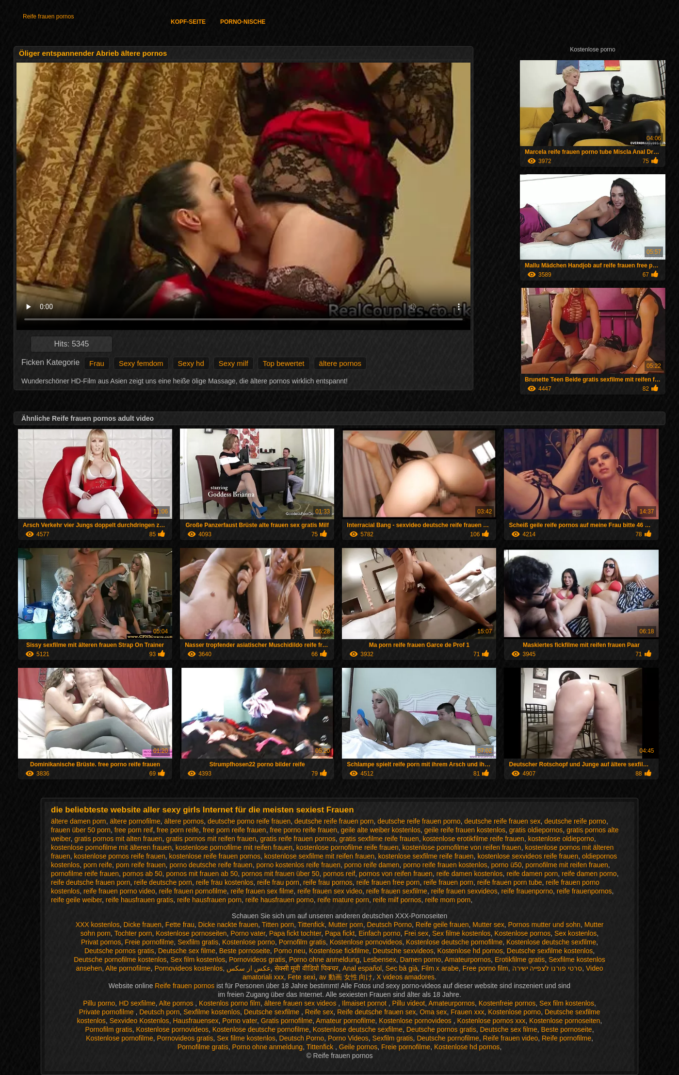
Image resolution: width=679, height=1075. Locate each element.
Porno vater (247, 933)
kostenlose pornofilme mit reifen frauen (234, 847)
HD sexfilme (137, 1003)
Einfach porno (379, 933)
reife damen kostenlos (469, 873)
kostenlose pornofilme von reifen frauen (462, 847)
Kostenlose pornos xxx (491, 1021)
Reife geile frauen (442, 924)
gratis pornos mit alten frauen (118, 839)
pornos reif (339, 873)
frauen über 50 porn (81, 830)
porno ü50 (506, 865)
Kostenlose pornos (522, 933)
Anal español (362, 968)
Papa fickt (340, 933)
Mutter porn (345, 924)
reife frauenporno (527, 891)
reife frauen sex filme (261, 891)
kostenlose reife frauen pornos (214, 856)
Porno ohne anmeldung (324, 959)
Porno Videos (348, 1038)
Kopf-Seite (188, 21)
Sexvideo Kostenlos (139, 1021)
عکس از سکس (248, 968)
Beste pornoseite (244, 951)
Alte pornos (177, 1003)
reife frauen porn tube (509, 882)
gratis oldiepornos (536, 830)
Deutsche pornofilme (448, 1038)
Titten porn (278, 924)
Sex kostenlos (575, 933)
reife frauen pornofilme (193, 891)
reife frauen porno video (119, 891)
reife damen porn (532, 873)
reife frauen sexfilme (396, 891)
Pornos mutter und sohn (544, 924)
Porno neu (290, 951)
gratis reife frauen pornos (298, 839)
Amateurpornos (467, 959)
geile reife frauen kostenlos (464, 830)
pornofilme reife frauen (85, 873)
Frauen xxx (467, 1012)
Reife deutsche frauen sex (376, 1012)
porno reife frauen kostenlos (445, 865)
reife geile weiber (76, 900)
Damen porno (420, 959)
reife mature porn (343, 900)
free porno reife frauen (303, 830)
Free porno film (485, 968)
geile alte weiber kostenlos (380, 830)
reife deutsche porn (163, 882)
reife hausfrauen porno (279, 900)
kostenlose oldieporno (561, 839)
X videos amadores (405, 977)
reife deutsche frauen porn (90, 882)
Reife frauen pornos (48, 16)
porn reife (97, 865)
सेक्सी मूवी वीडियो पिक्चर (307, 968)
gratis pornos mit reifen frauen (211, 839)
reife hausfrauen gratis (139, 900)
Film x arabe (440, 968)
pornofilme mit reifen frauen (566, 865)
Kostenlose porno (248, 942)
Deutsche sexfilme (272, 1012)
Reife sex (319, 1012)
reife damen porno (589, 873)
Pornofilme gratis (203, 1047)
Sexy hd (191, 363)
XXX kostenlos (98, 924)
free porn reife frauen (234, 830)
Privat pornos (101, 942)
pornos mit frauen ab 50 (202, 873)
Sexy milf (233, 363)
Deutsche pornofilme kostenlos (120, 959)
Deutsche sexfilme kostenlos (550, 951)
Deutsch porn (159, 1012)
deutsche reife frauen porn (333, 821)
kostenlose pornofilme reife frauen (347, 847)
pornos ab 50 (142, 873)
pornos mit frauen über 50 (280, 873)
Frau (96, 363)
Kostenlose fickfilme (339, 951)
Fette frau (179, 924)
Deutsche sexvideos (402, 951)
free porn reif (133, 830)
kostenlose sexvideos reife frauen (527, 856)
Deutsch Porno (389, 924)
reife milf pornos (397, 900)
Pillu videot (408, 1003)
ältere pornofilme (135, 821)
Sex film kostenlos (197, 959)
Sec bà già (402, 968)
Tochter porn (133, 933)
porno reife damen (372, 865)
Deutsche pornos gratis (119, 951)
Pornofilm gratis (302, 942)
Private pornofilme (107, 1012)
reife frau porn (278, 882)
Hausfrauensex (195, 1021)
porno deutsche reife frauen (210, 865)
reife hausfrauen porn (209, 900)
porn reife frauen (141, 865)
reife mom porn (447, 900)
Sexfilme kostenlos (211, 1012)
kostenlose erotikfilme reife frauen (473, 839)
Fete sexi (301, 977)
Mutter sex (488, 924)
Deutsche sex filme (186, 951)
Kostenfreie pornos (507, 1003)
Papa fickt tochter (295, 933)
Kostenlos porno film (229, 1003)
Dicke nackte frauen (228, 924)
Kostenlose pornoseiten (191, 933)
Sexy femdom (141, 363)
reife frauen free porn (388, 882)
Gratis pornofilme (287, 1021)
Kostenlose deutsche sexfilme (551, 942)
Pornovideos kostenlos (188, 968)
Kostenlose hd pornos (470, 951)
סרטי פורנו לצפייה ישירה (547, 968)
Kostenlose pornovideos (366, 942)
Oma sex (433, 1012)
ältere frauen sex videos (301, 1003)
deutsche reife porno (575, 821)
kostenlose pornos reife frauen (119, 856)
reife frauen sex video (329, 891)
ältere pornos (340, 363)
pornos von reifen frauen (396, 873)
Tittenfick (311, 924)
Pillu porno (99, 1003)
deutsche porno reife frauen (249, 821)
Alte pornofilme (127, 968)
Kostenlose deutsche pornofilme (454, 942)
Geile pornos (358, 1047)
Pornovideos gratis (257, 959)
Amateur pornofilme (345, 1021)
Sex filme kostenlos (461, 933)
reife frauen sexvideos (464, 891)
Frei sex (416, 933)
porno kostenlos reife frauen (298, 865)
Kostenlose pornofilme (119, 1038)
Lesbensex (379, 959)
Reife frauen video (510, 1038)
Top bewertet (284, 363)
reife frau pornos (328, 882)
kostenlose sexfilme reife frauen (426, 856)
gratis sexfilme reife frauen (379, 839)
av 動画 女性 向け (345, 977)
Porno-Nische (242, 21)
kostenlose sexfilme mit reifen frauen (319, 856)
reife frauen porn (448, 882)
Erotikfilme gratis (520, 959)
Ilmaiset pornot (365, 1003)
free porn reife (178, 830)
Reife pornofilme (566, 1038)
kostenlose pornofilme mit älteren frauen (111, 847)
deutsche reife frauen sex (502, 821)
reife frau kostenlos (224, 882)
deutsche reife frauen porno (418, 821)
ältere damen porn (78, 821)
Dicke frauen (142, 924)
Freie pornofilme (149, 942)
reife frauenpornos (584, 891)
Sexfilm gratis (198, 942)
